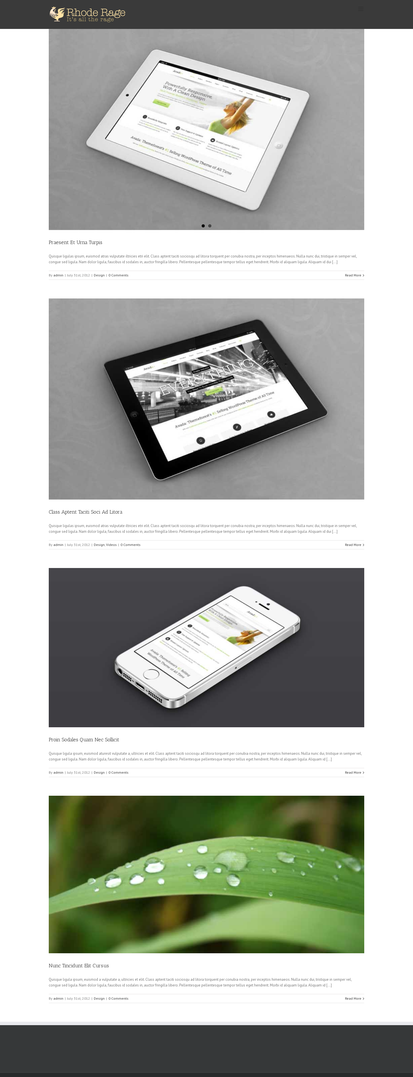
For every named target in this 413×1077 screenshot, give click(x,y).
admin (58, 275)
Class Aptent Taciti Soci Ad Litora (85, 512)
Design (99, 275)
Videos (111, 545)
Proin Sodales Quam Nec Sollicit (84, 739)
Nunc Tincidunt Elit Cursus (79, 965)
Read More (353, 275)
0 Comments (118, 275)
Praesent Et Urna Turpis (75, 242)
